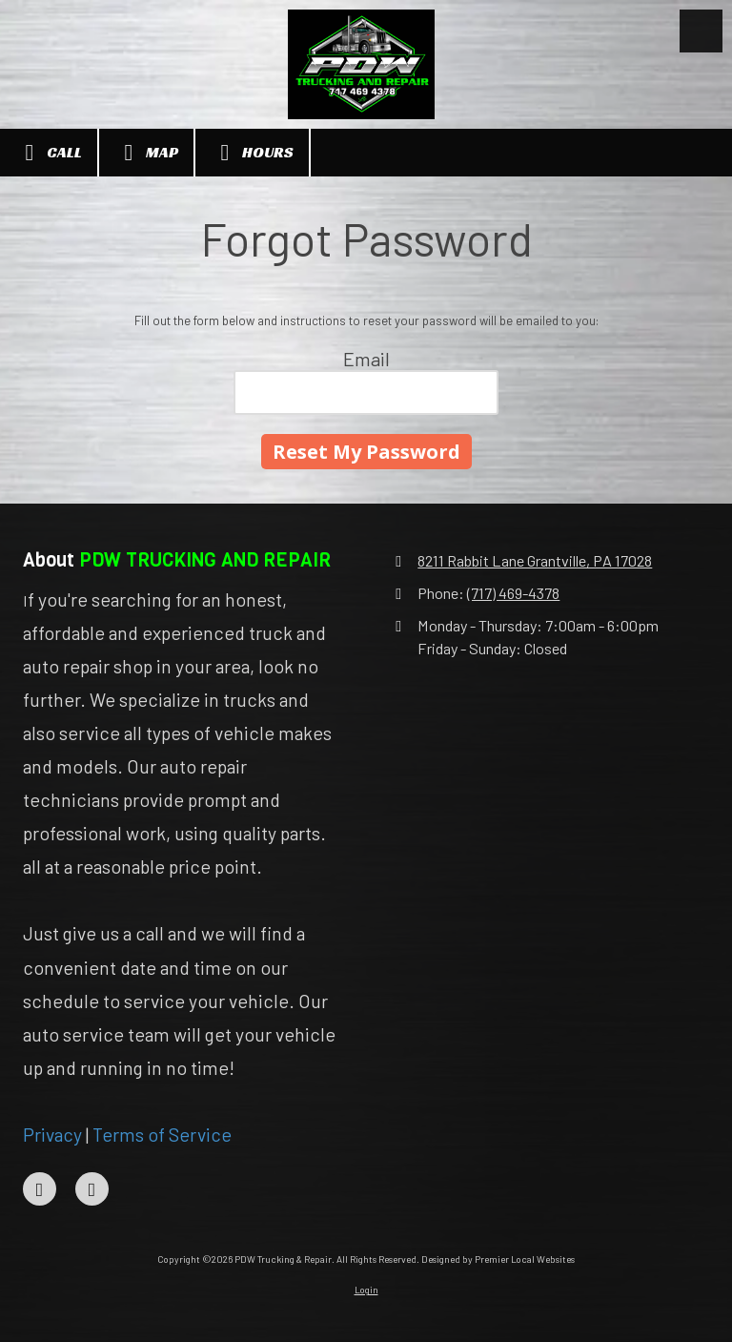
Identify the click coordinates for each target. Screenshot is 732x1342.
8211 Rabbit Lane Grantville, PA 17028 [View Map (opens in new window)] (534, 560)
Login (366, 1289)
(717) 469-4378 (513, 593)
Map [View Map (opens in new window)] (146, 152)
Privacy (52, 1134)
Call (48, 152)
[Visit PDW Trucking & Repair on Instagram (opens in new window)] (92, 1189)
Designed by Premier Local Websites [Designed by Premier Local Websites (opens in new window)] (498, 1259)
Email (366, 358)
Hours (252, 152)
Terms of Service (162, 1134)
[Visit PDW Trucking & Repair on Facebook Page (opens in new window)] (39, 1189)
